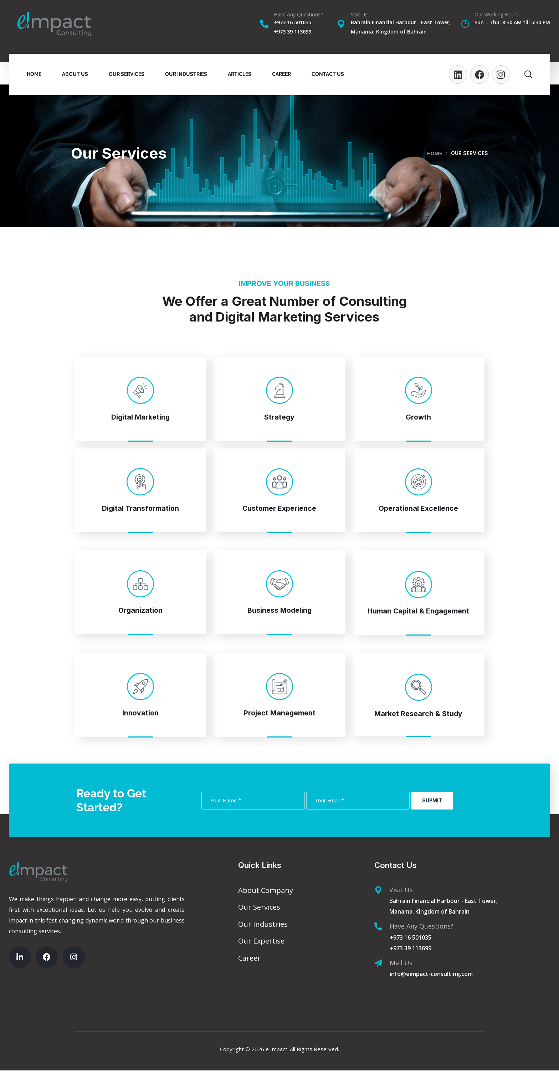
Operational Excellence (418, 509)
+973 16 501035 (292, 22)
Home (34, 74)
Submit (432, 804)
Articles (239, 74)
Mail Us (401, 966)
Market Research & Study (418, 716)
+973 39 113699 (292, 31)
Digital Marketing (140, 417)
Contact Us (328, 74)
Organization (140, 612)
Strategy (279, 417)
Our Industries (186, 74)
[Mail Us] (378, 967)
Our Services (126, 74)
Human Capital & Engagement (418, 612)
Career (281, 74)
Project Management (279, 715)
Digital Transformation (140, 509)
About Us (75, 74)
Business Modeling (279, 612)
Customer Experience (279, 509)
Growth (418, 417)
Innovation (140, 715)
